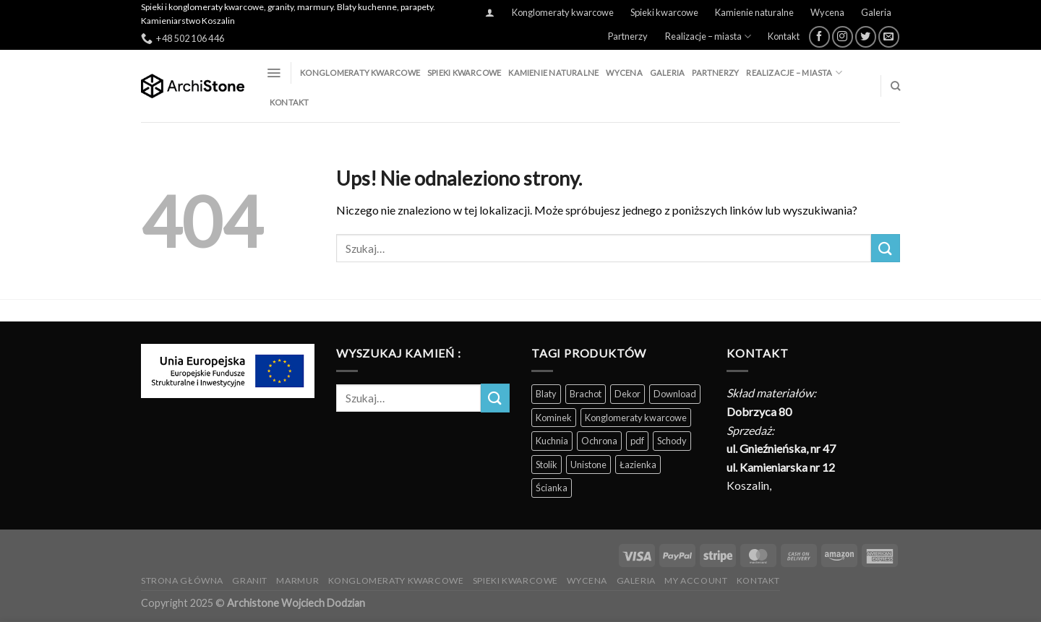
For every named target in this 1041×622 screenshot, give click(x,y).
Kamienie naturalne (754, 12)
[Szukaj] (895, 86)
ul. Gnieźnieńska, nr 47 (781, 448)
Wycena (827, 12)
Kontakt (784, 36)
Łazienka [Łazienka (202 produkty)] (638, 464)
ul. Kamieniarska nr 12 (781, 467)
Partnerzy (628, 36)
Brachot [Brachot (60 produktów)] (585, 393)
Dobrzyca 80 (759, 411)
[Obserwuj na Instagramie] (842, 36)
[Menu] (273, 73)
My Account (695, 580)
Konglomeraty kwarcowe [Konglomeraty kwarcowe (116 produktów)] (636, 417)
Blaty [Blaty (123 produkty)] (546, 393)
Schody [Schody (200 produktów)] (672, 440)
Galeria (876, 12)
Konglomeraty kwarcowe (563, 12)
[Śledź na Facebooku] (819, 36)
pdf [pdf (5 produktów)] (637, 440)
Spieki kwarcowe (664, 12)
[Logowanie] (490, 12)
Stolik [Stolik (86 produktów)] (546, 464)
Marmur (297, 580)
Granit (249, 580)
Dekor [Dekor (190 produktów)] (627, 393)
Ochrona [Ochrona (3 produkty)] (599, 440)
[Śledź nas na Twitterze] (865, 36)
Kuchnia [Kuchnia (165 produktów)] (552, 440)
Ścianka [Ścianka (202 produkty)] (551, 487)
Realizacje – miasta (708, 36)
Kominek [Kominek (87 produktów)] (554, 417)
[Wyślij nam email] (888, 36)
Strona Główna (182, 580)
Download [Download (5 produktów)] (675, 393)
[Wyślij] (885, 248)
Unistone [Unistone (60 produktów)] (588, 464)
